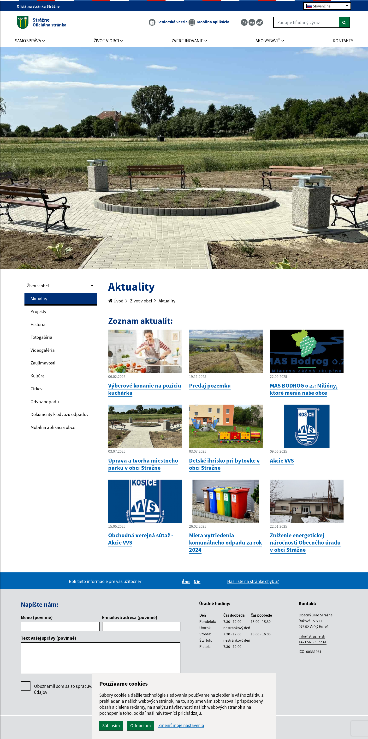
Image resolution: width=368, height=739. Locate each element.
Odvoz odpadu (44, 401)
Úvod (116, 301)
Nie (198, 581)
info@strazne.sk (312, 636)
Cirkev (36, 388)
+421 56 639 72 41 (312, 641)
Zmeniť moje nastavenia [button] (181, 725)
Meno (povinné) (37, 617)
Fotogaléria (41, 337)
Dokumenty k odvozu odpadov (59, 414)
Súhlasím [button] (111, 725)
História (38, 324)
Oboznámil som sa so (77, 689)
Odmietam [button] (140, 725)
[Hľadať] (344, 22)
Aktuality (38, 298)
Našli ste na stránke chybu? (253, 581)
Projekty (38, 311)
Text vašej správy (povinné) (48, 638)
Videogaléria (42, 350)
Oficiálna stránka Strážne (40, 6)
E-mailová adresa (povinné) (129, 617)
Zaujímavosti (42, 363)
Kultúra (37, 376)
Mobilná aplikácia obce (52, 427)
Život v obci (38, 285)
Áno (186, 581)
